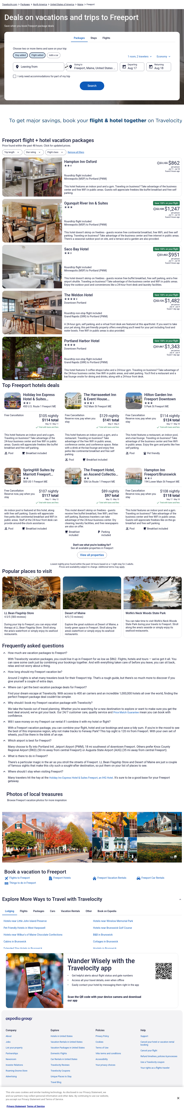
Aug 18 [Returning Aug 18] (158, 68)
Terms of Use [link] (102, 1047)
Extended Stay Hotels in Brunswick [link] (23, 948)
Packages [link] (25, 4)
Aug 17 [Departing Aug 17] (132, 68)
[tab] (79, 38)
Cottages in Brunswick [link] (105, 941)
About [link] (9, 1036)
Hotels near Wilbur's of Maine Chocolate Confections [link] (33, 934)
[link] (26, 878)
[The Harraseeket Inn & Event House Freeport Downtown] (92, 426)
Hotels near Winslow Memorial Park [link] (113, 921)
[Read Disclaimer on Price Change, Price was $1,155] (162, 163)
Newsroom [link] (11, 1059)
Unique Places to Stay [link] (61, 1076)
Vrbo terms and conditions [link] (108, 1053)
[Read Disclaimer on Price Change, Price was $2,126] (158, 300)
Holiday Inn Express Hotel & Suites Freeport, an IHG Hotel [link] (81, 777)
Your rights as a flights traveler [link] (155, 1068)
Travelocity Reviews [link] (60, 1065)
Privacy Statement (16, 1106)
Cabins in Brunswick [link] (15, 941)
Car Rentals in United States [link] (64, 1059)
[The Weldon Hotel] (122, 312)
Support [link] (144, 1036)
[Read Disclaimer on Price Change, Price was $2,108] (158, 209)
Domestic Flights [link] (59, 1053)
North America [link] (40, 4)
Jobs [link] (8, 1042)
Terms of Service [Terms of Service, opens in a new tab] (36, 1106)
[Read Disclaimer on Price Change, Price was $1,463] (162, 254)
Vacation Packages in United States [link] (68, 1047)
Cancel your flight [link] (149, 1050)
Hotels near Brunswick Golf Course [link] (112, 927)
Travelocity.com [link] (9, 4)
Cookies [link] (99, 1042)
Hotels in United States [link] (62, 1036)
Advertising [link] (11, 1076)
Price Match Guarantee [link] (126, 712)
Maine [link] (80, 4)
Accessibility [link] (102, 1059)
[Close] (178, 1098)
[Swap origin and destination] (66, 66)
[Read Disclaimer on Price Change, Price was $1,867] (158, 346)
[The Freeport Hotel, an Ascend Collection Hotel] (92, 502)
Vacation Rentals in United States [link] (66, 1042)
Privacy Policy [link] (102, 1036)
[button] (92, 899)
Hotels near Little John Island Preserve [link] (25, 921)
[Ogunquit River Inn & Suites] (122, 221)
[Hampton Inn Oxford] (122, 177)
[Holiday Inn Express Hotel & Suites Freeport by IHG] (31, 426)
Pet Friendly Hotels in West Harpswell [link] (24, 927)
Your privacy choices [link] (105, 1065)
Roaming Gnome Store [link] (16, 1071)
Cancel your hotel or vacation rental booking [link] (157, 1043)
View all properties (92, 555)
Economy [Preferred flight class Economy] (164, 56)
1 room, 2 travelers (140, 56)
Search (92, 85)
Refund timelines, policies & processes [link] (159, 1056)
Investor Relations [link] (14, 1065)
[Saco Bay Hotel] (122, 267)
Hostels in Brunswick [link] (104, 948)
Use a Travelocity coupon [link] (152, 1062)
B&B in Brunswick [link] (103, 934)
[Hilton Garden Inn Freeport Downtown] (152, 426)
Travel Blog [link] (56, 1082)
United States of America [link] (62, 4)
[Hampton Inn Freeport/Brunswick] (152, 502)
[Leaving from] (38, 66)
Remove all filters (76, 152)
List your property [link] (14, 1047)
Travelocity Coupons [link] (60, 1071)
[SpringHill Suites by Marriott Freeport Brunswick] (31, 502)
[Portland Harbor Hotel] (122, 358)
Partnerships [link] (12, 1053)
